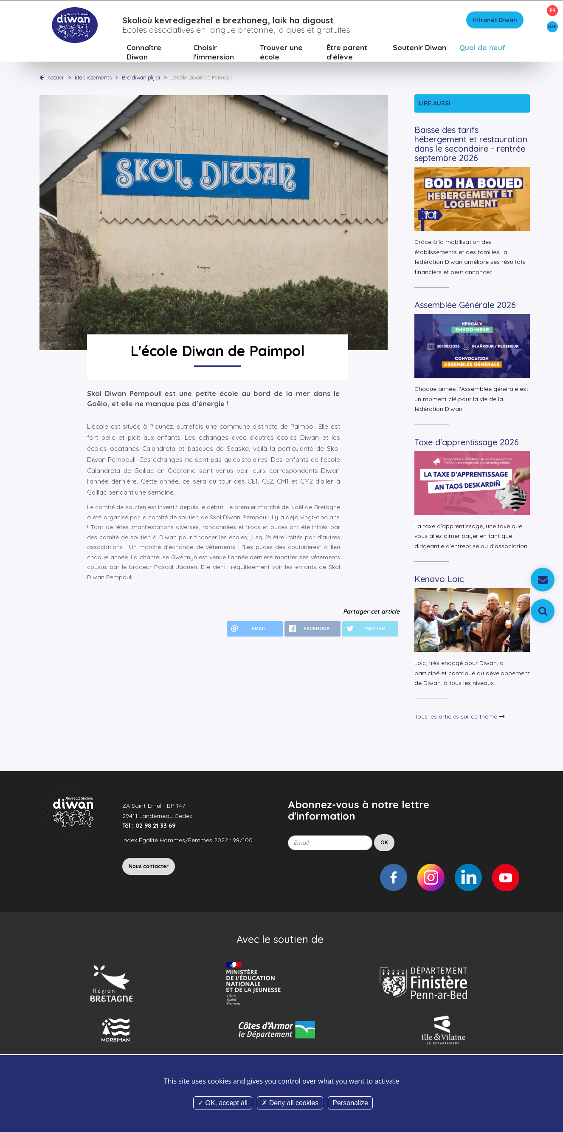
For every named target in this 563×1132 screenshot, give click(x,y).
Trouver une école (281, 53)
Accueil (56, 78)
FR (552, 10)
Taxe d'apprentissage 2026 (466, 443)
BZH (552, 26)
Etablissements (94, 78)
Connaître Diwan (144, 53)
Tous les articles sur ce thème (459, 718)
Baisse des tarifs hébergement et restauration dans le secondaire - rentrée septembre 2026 (470, 145)
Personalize (350, 1103)
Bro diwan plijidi (141, 78)
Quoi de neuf (482, 48)
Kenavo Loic (439, 580)
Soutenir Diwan (419, 48)
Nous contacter (149, 868)
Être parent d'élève (347, 53)
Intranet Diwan (495, 21)
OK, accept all (223, 1103)
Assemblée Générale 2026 (465, 306)
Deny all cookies (290, 1103)
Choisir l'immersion (213, 53)
